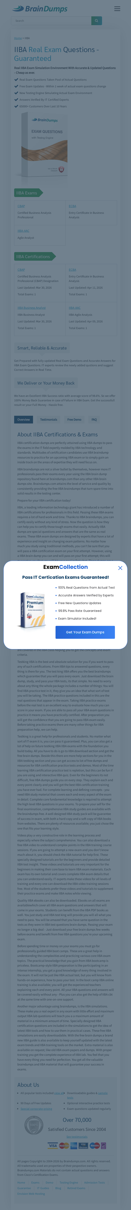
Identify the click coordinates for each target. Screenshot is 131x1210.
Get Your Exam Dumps (85, 632)
